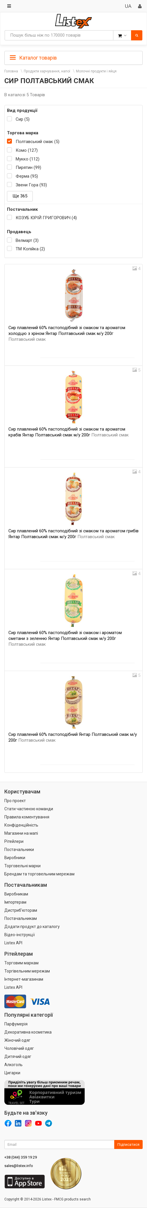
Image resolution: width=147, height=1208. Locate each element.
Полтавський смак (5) (37, 141)
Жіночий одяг (17, 1040)
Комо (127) (27, 150)
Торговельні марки (22, 865)
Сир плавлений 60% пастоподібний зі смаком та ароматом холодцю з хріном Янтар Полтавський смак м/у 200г (66, 333)
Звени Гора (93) (31, 185)
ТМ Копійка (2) (30, 248)
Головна (11, 71)
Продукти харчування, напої (47, 71)
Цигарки (12, 1072)
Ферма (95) (27, 176)
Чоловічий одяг (19, 1048)
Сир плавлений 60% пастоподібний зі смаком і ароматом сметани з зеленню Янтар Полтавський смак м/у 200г (65, 638)
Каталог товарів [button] (33, 58)
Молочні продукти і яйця (96, 71)
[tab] (73, 57)
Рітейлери (13, 841)
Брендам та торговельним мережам (39, 874)
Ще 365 (19, 196)
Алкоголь (13, 1064)
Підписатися (128, 1144)
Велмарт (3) (27, 240)
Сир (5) (23, 119)
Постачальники (19, 849)
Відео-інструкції (19, 934)
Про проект (15, 800)
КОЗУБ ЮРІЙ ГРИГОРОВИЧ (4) (46, 217)
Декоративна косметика (28, 1032)
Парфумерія (16, 1024)
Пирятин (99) (28, 167)
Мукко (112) (27, 159)
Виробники (14, 857)
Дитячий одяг (17, 1056)
